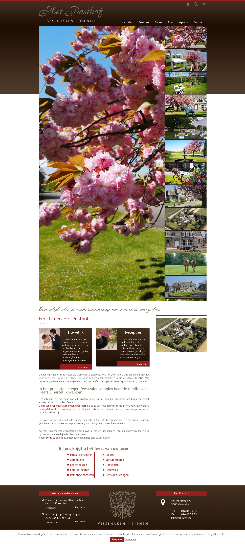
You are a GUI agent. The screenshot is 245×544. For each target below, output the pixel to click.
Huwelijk (76, 332)
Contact (199, 22)
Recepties (133, 332)
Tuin (170, 22)
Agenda (183, 22)
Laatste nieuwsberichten (64, 493)
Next (159, 163)
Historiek (127, 22)
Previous (43, 163)
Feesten (144, 22)
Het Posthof (44, 323)
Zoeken (195, 4)
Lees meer (82, 367)
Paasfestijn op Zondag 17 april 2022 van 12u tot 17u (62, 516)
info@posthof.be (181, 517)
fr (204, 4)
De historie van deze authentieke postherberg (64, 405)
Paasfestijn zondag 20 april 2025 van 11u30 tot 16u (64, 501)
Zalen (158, 22)
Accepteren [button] (117, 539)
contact (50, 437)
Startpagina (188, 4)
